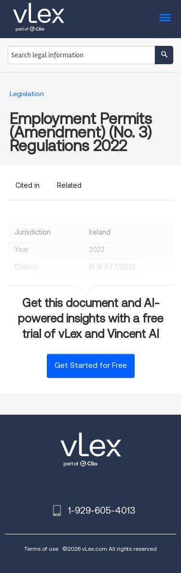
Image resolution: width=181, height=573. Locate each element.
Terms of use (41, 548)
